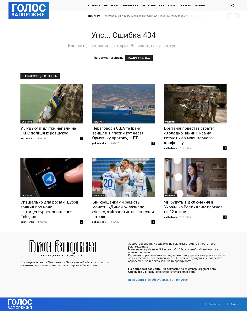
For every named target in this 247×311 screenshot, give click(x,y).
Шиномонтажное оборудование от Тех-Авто (158, 279)
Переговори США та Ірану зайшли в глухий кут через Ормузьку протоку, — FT (148, 15)
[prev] (230, 16)
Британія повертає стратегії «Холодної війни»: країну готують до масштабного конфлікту (190, 135)
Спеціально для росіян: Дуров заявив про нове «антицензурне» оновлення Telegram (49, 209)
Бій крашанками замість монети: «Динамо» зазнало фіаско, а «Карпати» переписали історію (123, 209)
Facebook (214, 304)
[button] (233, 5)
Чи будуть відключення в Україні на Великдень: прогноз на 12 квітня (193, 207)
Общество (27, 121)
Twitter (235, 304)
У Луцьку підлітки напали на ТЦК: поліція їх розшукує (48, 130)
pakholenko (27, 138)
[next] (236, 16)
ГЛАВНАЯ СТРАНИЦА (139, 58)
